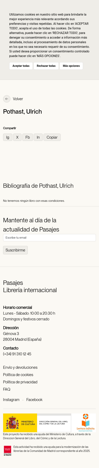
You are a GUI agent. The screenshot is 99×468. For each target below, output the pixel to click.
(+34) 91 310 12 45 (17, 354)
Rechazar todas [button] (46, 65)
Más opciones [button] (71, 65)
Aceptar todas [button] (21, 65)
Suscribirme (15, 250)
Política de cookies (18, 374)
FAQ (6, 389)
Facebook (34, 399)
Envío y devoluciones (20, 367)
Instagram (11, 399)
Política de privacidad (20, 382)
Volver (13, 99)
